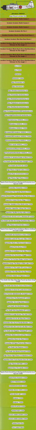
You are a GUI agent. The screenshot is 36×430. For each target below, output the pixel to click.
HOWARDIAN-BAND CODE (18, 386)
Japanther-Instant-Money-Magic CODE (18, 200)
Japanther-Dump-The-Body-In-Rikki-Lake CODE (18, 263)
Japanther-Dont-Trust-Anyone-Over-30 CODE (18, 359)
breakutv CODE (18, 398)
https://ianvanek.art (18, 86)
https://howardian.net (18, 82)
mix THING (18, 70)
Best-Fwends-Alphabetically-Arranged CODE (18, 294)
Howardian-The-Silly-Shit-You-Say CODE (18, 271)
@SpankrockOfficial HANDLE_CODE (18, 148)
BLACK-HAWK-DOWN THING (18, 419)
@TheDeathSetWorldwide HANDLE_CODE (18, 153)
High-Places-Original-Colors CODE (18, 170)
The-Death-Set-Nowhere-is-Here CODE (18, 234)
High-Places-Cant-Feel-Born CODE (18, 225)
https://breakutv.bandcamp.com (18, 90)
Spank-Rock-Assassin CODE (18, 377)
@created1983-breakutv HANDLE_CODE (18, 132)
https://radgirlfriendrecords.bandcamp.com (18, 115)
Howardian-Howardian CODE (18, 188)
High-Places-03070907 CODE (18, 363)
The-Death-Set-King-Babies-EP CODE (18, 310)
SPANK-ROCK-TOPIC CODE (18, 390)
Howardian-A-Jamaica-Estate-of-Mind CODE (18, 157)
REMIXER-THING (18, 78)
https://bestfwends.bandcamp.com (18, 107)
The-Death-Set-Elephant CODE (18, 347)
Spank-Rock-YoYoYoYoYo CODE (18, 174)
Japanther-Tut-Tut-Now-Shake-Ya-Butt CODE (18, 259)
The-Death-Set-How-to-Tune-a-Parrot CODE (18, 285)
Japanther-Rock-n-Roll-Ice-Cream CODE (18, 243)
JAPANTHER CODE (18, 410)
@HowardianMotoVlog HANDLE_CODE (18, 140)
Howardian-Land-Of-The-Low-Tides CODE (18, 239)
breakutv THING (18, 402)
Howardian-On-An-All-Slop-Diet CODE (18, 318)
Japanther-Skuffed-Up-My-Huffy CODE (18, 212)
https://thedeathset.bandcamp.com (18, 99)
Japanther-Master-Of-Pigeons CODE (18, 276)
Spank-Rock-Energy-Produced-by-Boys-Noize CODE (18, 196)
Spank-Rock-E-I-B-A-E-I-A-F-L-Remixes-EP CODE (18, 216)
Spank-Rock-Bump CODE (18, 247)
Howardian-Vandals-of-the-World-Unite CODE (18, 204)
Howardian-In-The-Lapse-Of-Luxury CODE (18, 267)
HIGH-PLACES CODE (18, 406)
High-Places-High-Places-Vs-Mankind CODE (18, 355)
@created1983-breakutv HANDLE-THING (18, 136)
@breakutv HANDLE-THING (18, 128)
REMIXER (18, 74)
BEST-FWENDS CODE (18, 382)
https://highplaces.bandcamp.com (18, 103)
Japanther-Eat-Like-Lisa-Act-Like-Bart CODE (18, 326)
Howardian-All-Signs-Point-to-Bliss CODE (18, 343)
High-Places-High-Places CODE (18, 178)
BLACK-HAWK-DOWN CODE (18, 414)
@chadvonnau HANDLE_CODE (18, 120)
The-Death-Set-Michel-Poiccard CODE (18, 351)
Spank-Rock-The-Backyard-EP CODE (18, 298)
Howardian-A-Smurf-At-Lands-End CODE (18, 290)
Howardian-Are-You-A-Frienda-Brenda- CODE (18, 322)
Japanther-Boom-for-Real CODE (18, 339)
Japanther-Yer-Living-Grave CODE (18, 302)
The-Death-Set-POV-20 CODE (18, 165)
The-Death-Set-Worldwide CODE (18, 306)
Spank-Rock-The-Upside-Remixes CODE (18, 192)
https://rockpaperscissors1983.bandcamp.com (18, 111)
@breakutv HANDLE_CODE (18, 124)
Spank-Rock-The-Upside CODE (18, 368)
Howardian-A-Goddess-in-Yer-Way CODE (18, 251)
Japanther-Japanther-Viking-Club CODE (18, 208)
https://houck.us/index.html (18, 16)
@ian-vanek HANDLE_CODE (18, 144)
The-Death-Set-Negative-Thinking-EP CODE (18, 331)
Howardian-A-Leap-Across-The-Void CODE (18, 314)
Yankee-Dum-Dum (18, 423)
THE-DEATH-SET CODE (18, 394)
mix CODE (18, 66)
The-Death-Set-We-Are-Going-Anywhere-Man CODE (18, 220)
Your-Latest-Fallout (18, 427)
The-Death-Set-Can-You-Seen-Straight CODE (18, 161)
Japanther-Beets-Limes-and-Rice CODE (18, 335)
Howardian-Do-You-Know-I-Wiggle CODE (18, 255)
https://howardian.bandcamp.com (18, 95)
